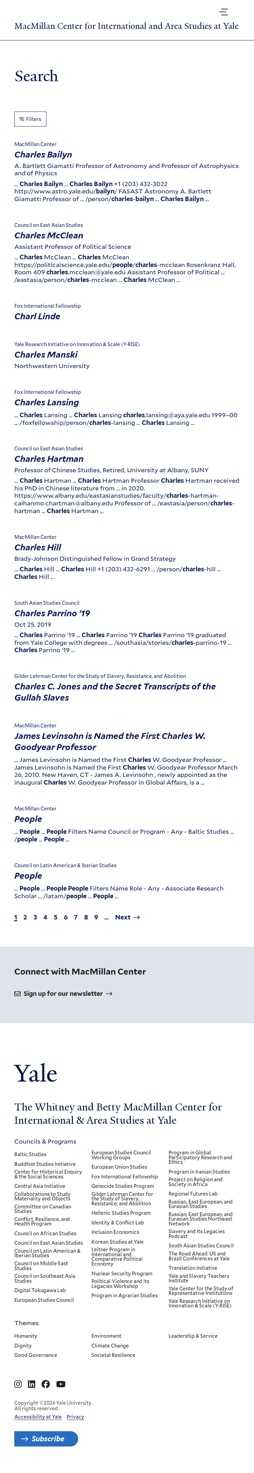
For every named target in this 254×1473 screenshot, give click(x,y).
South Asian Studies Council (201, 1246)
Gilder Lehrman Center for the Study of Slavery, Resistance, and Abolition (122, 1199)
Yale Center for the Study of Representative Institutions (201, 1291)
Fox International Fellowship (124, 1177)
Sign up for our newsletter (63, 993)
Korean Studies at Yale (117, 1242)
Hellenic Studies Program (121, 1213)
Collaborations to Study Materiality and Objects (42, 1196)
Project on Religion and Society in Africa (196, 1182)
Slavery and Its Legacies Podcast (197, 1234)
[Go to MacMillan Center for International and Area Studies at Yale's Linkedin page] (31, 1384)
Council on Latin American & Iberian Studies (47, 1253)
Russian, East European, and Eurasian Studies (201, 1204)
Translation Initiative (193, 1268)
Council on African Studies (45, 1233)
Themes (26, 1323)
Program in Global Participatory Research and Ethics (201, 1158)
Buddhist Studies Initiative (45, 1164)
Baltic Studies (30, 1154)
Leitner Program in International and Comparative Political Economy (117, 1257)
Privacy (75, 1417)
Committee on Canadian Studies (42, 1209)
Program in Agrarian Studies (124, 1295)
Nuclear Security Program (121, 1274)
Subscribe (48, 1439)
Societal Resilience (113, 1355)
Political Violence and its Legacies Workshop (120, 1284)
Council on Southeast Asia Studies (44, 1278)
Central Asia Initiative (39, 1186)
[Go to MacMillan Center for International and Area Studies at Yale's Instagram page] (18, 1384)
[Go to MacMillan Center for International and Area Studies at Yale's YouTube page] (61, 1384)
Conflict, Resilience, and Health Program (42, 1222)
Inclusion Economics (115, 1232)
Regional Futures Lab (193, 1194)
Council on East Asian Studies (48, 1243)
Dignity (23, 1345)
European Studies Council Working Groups (121, 1155)
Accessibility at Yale (38, 1417)
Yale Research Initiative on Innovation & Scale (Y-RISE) (200, 1303)
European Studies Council (44, 1300)
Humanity (25, 1336)
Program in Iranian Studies (199, 1172)
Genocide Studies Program (122, 1186)
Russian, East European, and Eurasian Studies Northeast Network (201, 1219)
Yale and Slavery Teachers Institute (199, 1278)
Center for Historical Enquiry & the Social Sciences (48, 1174)
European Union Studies (119, 1167)
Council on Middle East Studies (41, 1266)
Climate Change (110, 1345)
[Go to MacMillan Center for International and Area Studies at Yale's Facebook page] (46, 1384)
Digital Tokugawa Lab (40, 1290)
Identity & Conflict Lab (117, 1223)
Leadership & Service (193, 1336)
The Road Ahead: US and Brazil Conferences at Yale (199, 1256)
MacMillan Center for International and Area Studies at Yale (126, 26)
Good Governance (35, 1355)
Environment (106, 1336)
